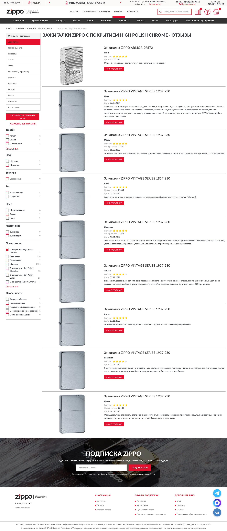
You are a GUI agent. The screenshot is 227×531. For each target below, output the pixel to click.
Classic (13, 140)
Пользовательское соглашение (151, 514)
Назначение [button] (13, 226)
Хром (12, 218)
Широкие (14, 196)
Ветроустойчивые (18, 299)
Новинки (181, 505)
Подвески (12, 102)
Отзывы (118, 12)
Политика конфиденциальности (192, 514)
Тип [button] (8, 186)
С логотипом (16, 144)
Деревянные (15, 260)
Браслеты (124, 20)
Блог (179, 501)
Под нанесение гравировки (22, 307)
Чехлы (76, 20)
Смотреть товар (114, 69)
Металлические (17, 210)
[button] (187, 4)
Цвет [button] (9, 204)
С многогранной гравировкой (23, 311)
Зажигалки (18, 20)
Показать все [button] (12, 148)
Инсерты (60, 20)
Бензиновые (15, 179)
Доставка (101, 501)
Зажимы (12, 78)
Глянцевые (15, 256)
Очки (90, 20)
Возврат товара (104, 510)
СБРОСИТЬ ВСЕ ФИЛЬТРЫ (23, 124)
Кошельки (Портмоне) (18, 72)
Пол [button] (8, 155)
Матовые (14, 264)
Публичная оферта (145, 510)
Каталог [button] (74, 12)
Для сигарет (15, 236)
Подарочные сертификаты (200, 20)
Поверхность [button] (14, 243)
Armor (13, 136)
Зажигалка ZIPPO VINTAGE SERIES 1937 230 (137, 91)
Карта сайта (142, 505)
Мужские (14, 165)
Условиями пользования (140, 474)
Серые (13, 214)
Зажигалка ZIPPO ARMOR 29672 (128, 47)
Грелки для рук (40, 20)
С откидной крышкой (20, 315)
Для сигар (14, 232)
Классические (16, 193)
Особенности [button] (14, 293)
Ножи (155, 20)
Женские (14, 161)
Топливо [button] (11, 173)
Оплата (100, 505)
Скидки (180, 510)
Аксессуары (172, 20)
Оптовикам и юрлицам (96, 12)
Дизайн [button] (10, 130)
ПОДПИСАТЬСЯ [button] (140, 468)
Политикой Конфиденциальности (114, 474)
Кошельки (106, 20)
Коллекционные (17, 303)
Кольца (140, 20)
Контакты (133, 12)
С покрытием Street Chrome (23, 282)
